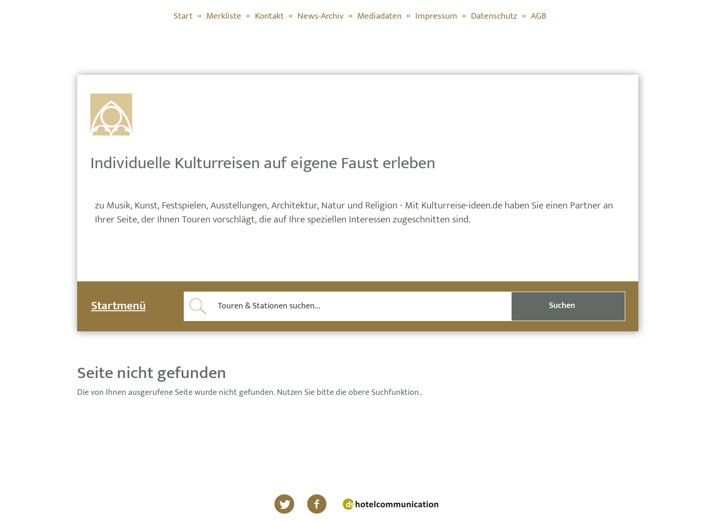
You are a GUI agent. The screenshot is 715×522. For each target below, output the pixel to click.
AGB (538, 16)
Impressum (436, 16)
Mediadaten (379, 16)
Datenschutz (494, 16)
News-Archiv (320, 16)
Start (183, 16)
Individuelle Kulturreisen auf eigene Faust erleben (262, 163)
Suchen (562, 306)
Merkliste (223, 16)
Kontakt (269, 16)
